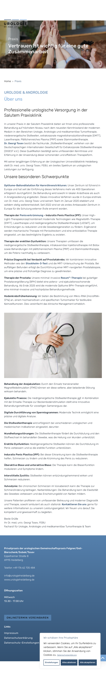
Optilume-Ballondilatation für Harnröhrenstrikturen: (35, 198)
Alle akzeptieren (87, 662)
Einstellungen (51, 662)
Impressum (11, 645)
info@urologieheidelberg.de (19, 588)
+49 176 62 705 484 (24, 580)
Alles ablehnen (69, 662)
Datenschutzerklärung (67, 655)
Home (7, 93)
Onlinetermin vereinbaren (28, 630)
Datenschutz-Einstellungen (21, 655)
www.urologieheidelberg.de (19, 592)
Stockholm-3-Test (37, 276)
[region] (70, 650)
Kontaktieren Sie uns (74, 517)
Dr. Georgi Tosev (14, 156)
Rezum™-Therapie (71, 290)
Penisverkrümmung (31, 228)
